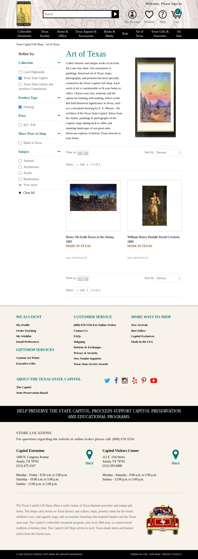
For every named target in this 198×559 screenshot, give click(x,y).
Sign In (176, 4)
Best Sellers (138, 330)
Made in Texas (32, 143)
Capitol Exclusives (143, 336)
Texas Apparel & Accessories (86, 34)
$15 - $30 (29, 125)
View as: (71, 152)
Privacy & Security (86, 353)
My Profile (23, 325)
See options (76, 258)
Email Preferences (27, 341)
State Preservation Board (32, 392)
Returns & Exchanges (87, 347)
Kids (125, 33)
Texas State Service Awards (91, 364)
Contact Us (81, 330)
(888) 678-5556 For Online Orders (95, 325)
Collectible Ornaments (25, 34)
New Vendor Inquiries (87, 358)
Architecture (31, 167)
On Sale (178, 34)
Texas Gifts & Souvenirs (160, 34)
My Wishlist (24, 336)
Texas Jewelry (45, 34)
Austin (27, 173)
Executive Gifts (26, 363)
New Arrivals (139, 325)
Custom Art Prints (28, 357)
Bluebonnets (31, 179)
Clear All (29, 192)
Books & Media (109, 34)
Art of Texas (139, 34)
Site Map (154, 554)
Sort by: (150, 152)
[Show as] (82, 164)
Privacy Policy (172, 554)
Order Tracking (26, 330)
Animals (28, 161)
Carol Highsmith (33, 72)
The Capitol (23, 387)
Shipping (79, 341)
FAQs (77, 336)
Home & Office (62, 34)
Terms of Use (138, 554)
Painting (28, 107)
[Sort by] (168, 152)
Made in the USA (142, 341)
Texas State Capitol (35, 78)
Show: (70, 164)
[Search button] (115, 14)
